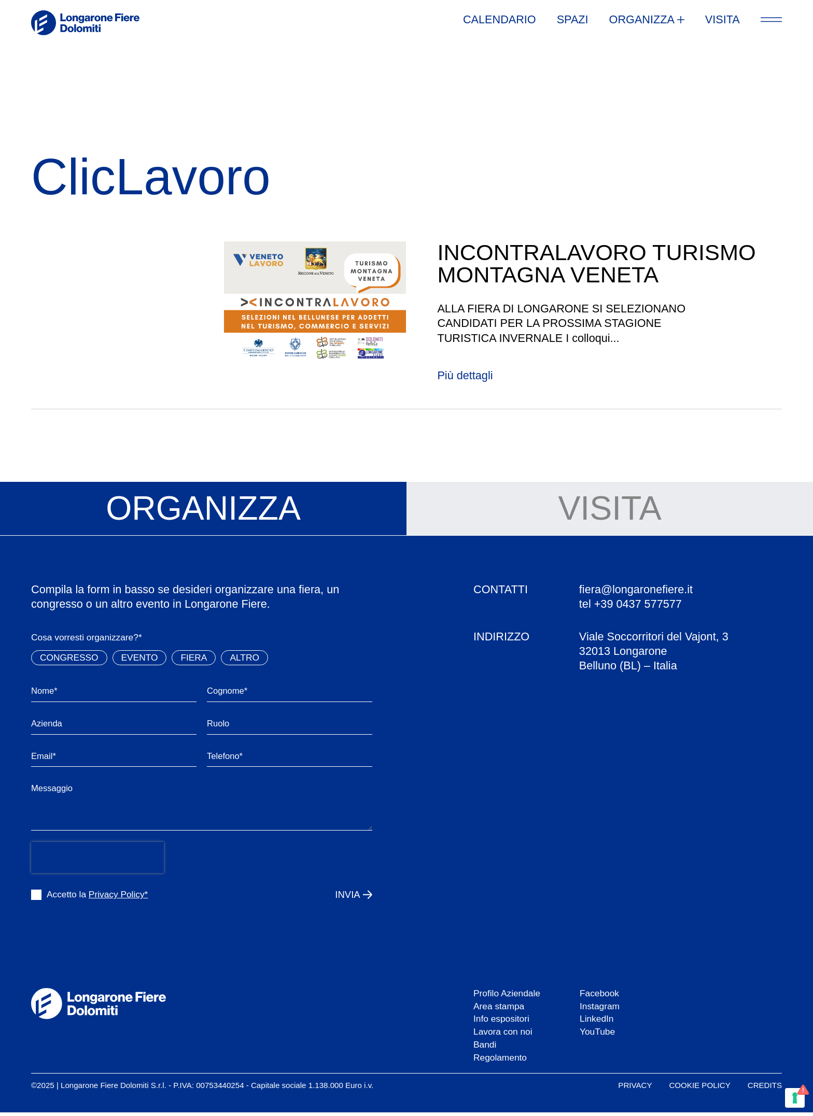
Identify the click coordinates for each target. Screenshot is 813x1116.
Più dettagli (465, 375)
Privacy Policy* (118, 898)
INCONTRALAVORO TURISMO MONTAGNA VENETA (596, 263)
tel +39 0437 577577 (630, 603)
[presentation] (97, 860)
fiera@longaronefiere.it (636, 589)
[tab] (203, 509)
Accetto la (97, 898)
